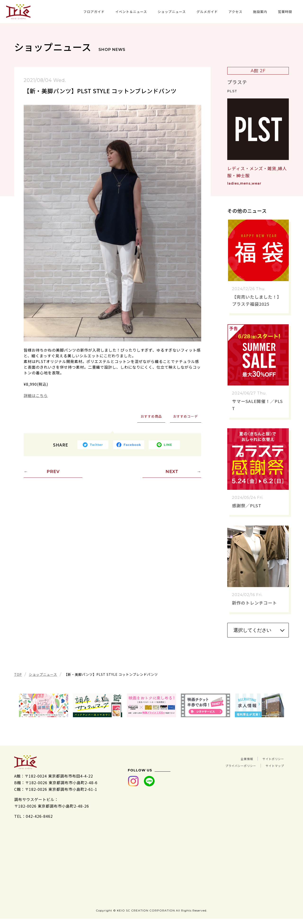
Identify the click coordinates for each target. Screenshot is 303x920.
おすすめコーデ (185, 416)
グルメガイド (207, 11)
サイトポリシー (270, 758)
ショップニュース (172, 11)
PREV (53, 472)
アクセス (235, 11)
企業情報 (237, 758)
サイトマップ (272, 765)
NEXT (171, 472)
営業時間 (285, 11)
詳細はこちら (36, 395)
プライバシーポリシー (229, 765)
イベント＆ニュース (131, 11)
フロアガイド (94, 11)
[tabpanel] (43, 705)
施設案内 (260, 11)
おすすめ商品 (150, 416)
